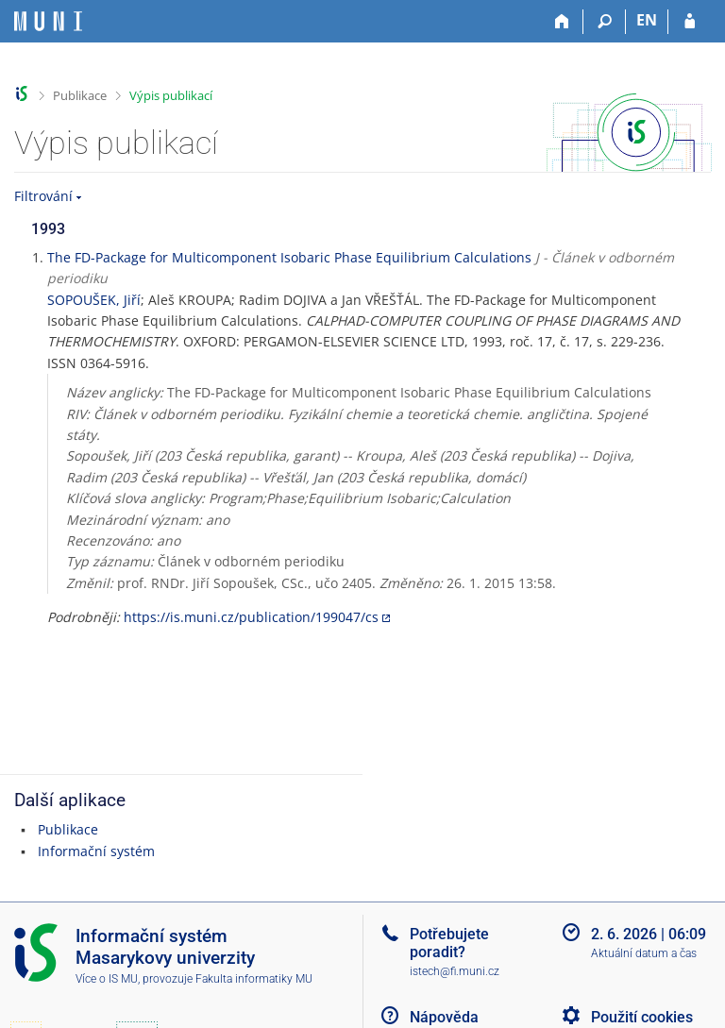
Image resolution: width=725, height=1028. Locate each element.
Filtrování (43, 196)
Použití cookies (642, 1017)
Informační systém (96, 851)
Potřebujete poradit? (449, 943)
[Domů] (562, 21)
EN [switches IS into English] (646, 19)
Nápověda (444, 1017)
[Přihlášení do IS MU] (689, 21)
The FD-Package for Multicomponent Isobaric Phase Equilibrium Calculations (289, 257)
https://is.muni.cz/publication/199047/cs (251, 617)
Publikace (80, 95)
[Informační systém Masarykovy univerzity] (48, 21)
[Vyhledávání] (604, 21)
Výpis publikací (170, 95)
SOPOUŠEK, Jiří (94, 300)
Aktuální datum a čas (644, 953)
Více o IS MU (107, 979)
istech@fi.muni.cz (454, 971)
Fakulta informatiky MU (253, 979)
